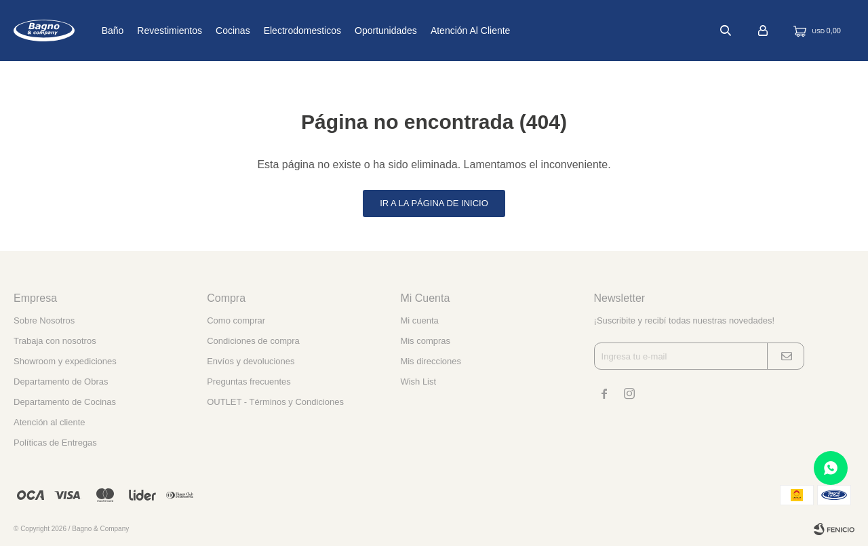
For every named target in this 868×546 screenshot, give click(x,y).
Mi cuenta (419, 320)
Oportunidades (428, 30)
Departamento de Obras (61, 381)
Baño (155, 30)
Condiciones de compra (253, 341)
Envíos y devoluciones (250, 361)
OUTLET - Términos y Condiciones (275, 402)
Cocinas (275, 30)
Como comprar (236, 320)
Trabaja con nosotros (55, 341)
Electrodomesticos (344, 30)
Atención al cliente (513, 30)
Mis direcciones (430, 361)
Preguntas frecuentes (249, 381)
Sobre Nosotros (44, 320)
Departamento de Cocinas (65, 402)
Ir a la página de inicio (434, 203)
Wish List (418, 381)
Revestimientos (212, 30)
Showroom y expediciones (65, 361)
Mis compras (425, 341)
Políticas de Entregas (55, 442)
